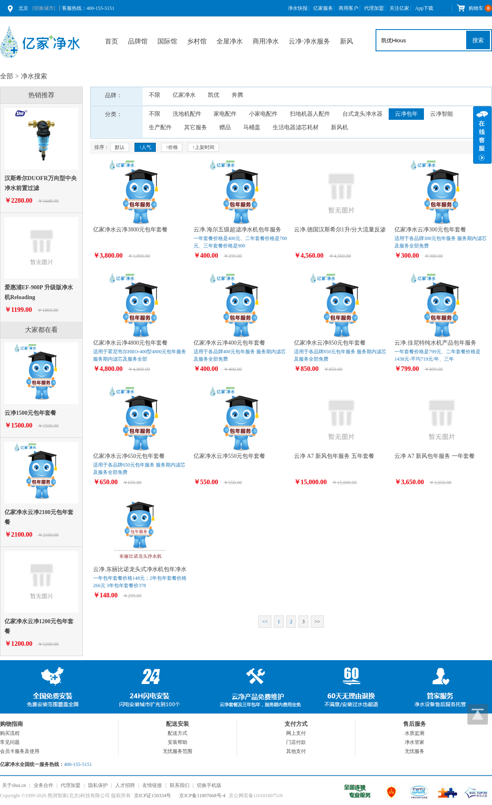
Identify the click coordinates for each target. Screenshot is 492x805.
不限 (154, 95)
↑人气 (145, 147)
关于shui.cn (14, 785)
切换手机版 (209, 785)
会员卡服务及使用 (19, 751)
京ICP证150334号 (152, 795)
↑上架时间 (203, 147)
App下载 (424, 8)
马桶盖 (251, 127)
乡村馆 (197, 41)
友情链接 (152, 785)
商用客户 (348, 8)
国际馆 (167, 41)
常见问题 (10, 742)
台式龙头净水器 (362, 114)
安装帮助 (177, 742)
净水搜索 (34, 76)
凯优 (213, 95)
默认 (120, 147)
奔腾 (237, 95)
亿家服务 (323, 8)
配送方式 (177, 733)
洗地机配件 (187, 114)
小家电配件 (263, 114)
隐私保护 (98, 785)
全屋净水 (229, 41)
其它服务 (195, 127)
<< (265, 621)
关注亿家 (399, 8)
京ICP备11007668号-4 (202, 795)
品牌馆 (138, 41)
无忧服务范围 (177, 751)
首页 (111, 41)
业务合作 (43, 785)
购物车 (474, 8)
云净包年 (406, 114)
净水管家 (414, 742)
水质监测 (414, 733)
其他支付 (296, 751)
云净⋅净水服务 (309, 41)
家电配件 (225, 114)
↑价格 (172, 147)
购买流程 (10, 733)
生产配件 (160, 127)
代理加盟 (374, 8)
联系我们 (179, 785)
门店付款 (296, 742)
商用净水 (266, 41)
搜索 (478, 40)
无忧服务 (414, 751)
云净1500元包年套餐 (30, 413)
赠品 (225, 127)
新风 (346, 41)
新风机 (339, 127)
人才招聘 (125, 785)
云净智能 (441, 114)
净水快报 (298, 8)
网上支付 (296, 733)
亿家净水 (184, 95)
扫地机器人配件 (310, 114)
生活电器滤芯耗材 (296, 127)
